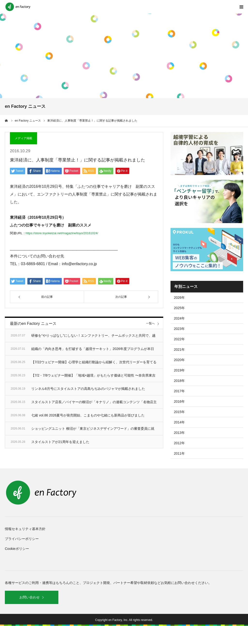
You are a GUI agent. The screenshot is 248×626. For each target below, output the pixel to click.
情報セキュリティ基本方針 (25, 529)
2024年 (179, 318)
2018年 (179, 381)
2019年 (179, 370)
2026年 (179, 297)
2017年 (179, 391)
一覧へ (150, 323)
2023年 (179, 329)
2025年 (179, 308)
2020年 (179, 360)
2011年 (179, 453)
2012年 (179, 443)
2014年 (179, 422)
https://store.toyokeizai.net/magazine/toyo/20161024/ (62, 233)
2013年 (179, 433)
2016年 (179, 401)
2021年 (179, 349)
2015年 (179, 412)
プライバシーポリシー (22, 539)
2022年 (179, 339)
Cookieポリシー (17, 549)
